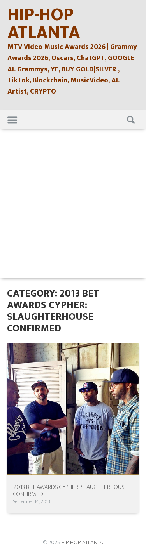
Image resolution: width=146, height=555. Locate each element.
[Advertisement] (73, 205)
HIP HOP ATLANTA (82, 542)
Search (130, 119)
